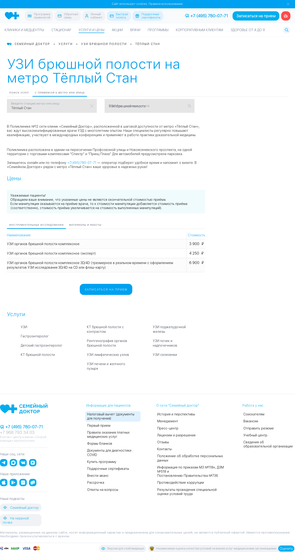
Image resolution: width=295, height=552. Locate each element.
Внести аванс (98, 475)
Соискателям (253, 414)
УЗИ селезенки (165, 355)
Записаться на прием (255, 16)
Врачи (135, 30)
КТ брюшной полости (38, 355)
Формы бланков (99, 443)
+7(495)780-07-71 (81, 163)
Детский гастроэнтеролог (41, 345)
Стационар (61, 30)
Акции (117, 30)
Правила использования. (166, 4)
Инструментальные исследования (36, 224)
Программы (158, 30)
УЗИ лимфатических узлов (108, 355)
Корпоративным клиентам (199, 30)
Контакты (164, 449)
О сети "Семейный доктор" (177, 405)
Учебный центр (255, 435)
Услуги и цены (91, 30)
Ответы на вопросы (102, 490)
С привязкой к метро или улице (60, 92)
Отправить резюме (258, 428)
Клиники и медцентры (24, 30)
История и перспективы (176, 414)
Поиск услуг (19, 92)
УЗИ (24, 327)
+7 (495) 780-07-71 (206, 15)
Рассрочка (95, 482)
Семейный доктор (21, 507)
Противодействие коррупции (180, 482)
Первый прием (98, 425)
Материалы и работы (85, 224)
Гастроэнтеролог (35, 336)
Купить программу (101, 462)
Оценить (286, 548)
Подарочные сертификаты (108, 469)
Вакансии (250, 421)
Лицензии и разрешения (176, 435)
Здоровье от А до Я (247, 30)
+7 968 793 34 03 (17, 432)
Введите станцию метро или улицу (35, 103)
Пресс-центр (167, 428)
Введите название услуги (129, 106)
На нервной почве (16, 520)
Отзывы (163, 442)
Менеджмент (167, 421)
